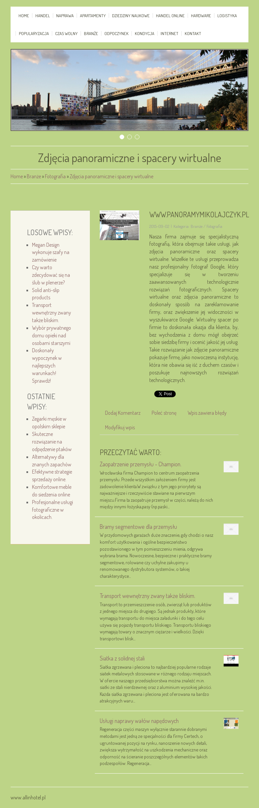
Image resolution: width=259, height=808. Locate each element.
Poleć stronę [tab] (164, 412)
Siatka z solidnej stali (122, 658)
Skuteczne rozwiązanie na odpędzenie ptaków (52, 441)
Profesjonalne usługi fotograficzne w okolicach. (52, 510)
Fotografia (55, 176)
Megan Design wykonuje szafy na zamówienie (50, 252)
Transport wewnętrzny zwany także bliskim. (51, 312)
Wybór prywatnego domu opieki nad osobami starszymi (51, 335)
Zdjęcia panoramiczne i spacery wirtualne (111, 176)
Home (17, 176)
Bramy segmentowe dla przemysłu (138, 526)
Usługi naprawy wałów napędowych (139, 720)
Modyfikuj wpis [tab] (120, 427)
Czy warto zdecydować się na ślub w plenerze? (51, 275)
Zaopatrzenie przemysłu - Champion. (140, 464)
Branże (34, 176)
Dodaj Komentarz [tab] (122, 412)
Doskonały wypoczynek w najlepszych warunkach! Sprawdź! (47, 365)
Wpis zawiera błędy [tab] (207, 412)
